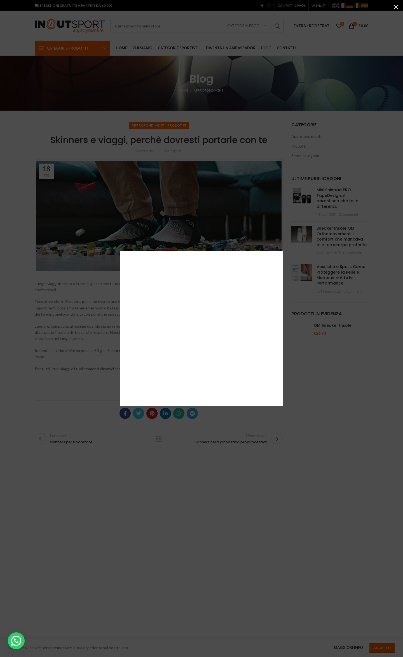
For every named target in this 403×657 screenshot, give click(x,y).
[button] (16, 640)
